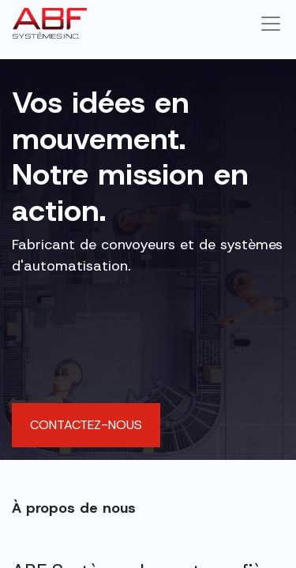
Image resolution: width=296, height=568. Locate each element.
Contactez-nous (86, 425)
